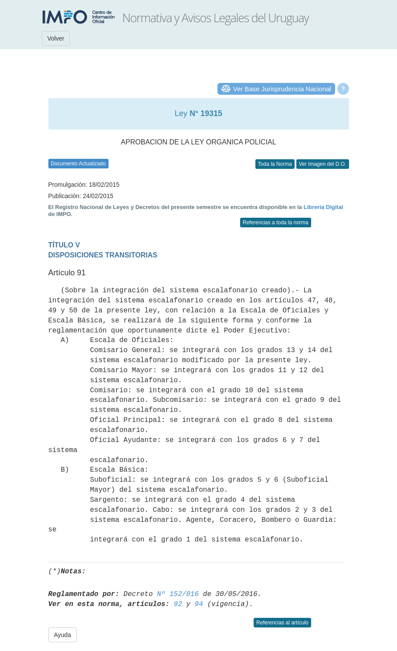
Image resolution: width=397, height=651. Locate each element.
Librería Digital (323, 207)
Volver (56, 38)
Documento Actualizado (78, 164)
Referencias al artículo (282, 623)
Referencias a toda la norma (276, 222)
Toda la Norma (275, 164)
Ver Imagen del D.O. (322, 164)
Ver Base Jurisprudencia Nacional (282, 89)
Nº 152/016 (178, 594)
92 (178, 604)
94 (199, 604)
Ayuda (62, 634)
